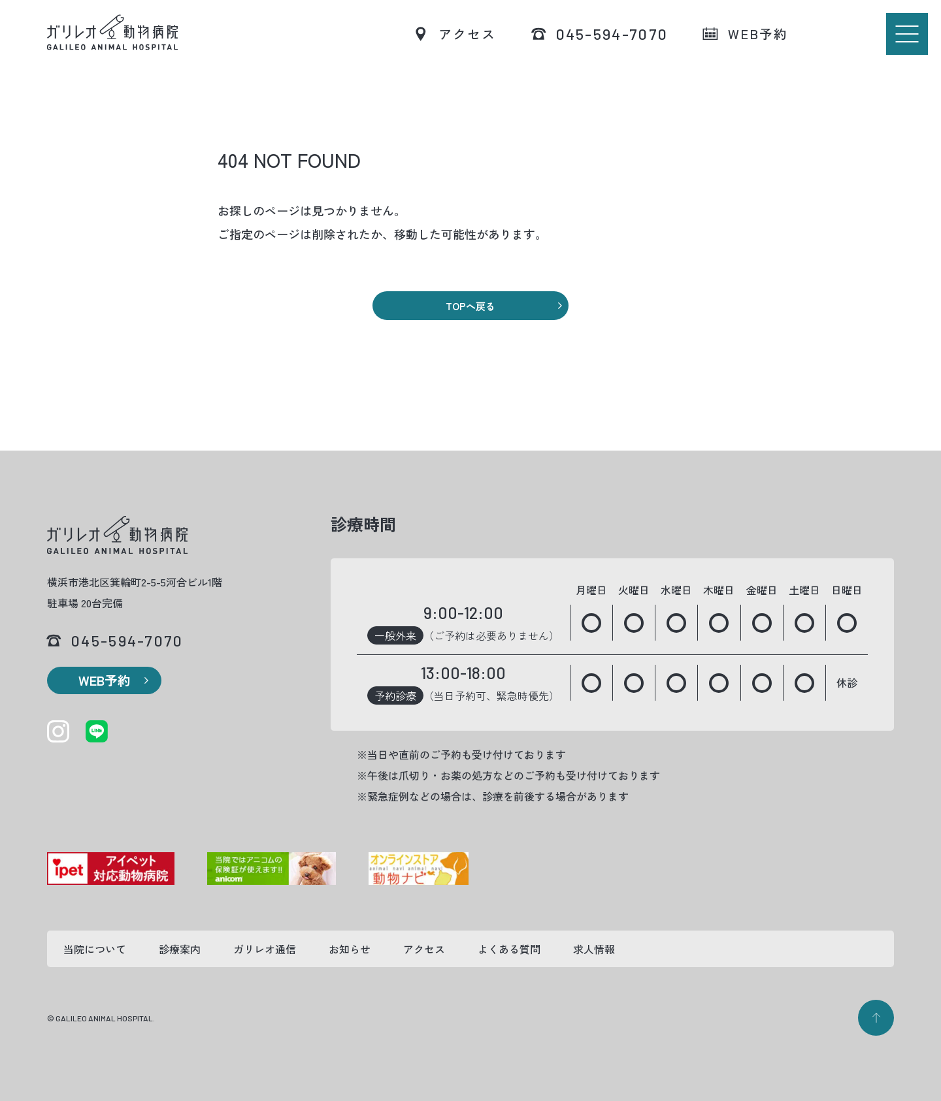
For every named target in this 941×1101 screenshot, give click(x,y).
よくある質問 (509, 949)
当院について (94, 949)
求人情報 (594, 949)
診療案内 (180, 949)
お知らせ (350, 949)
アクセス (424, 949)
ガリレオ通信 (264, 949)
